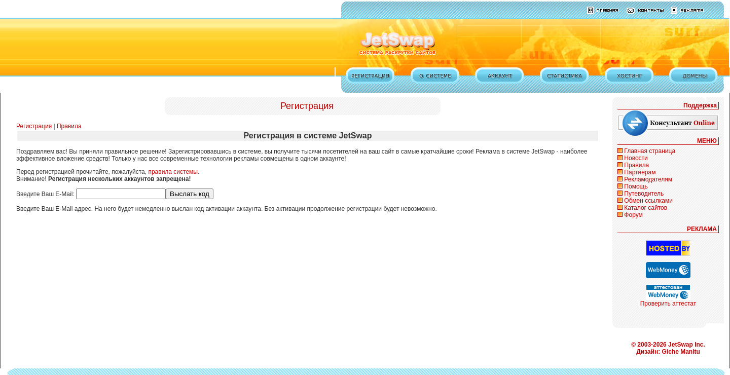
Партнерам (639, 172)
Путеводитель (644, 193)
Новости (635, 158)
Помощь (635, 186)
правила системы (173, 171)
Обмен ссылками (648, 200)
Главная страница (649, 151)
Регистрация (34, 126)
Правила (69, 126)
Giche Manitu (681, 351)
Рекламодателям (648, 179)
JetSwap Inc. (686, 344)
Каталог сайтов (645, 207)
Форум (633, 214)
